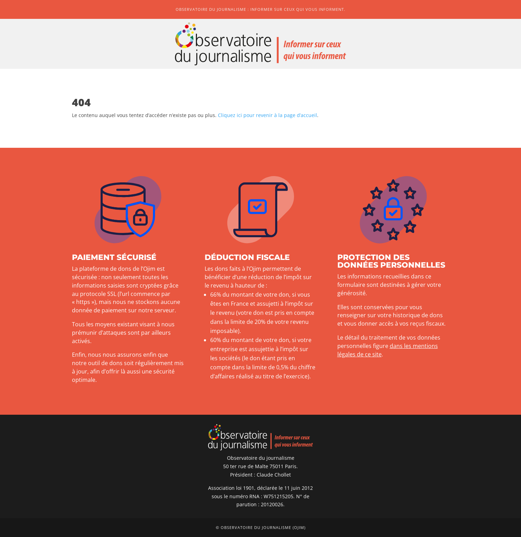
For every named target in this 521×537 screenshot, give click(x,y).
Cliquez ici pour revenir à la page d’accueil (267, 115)
